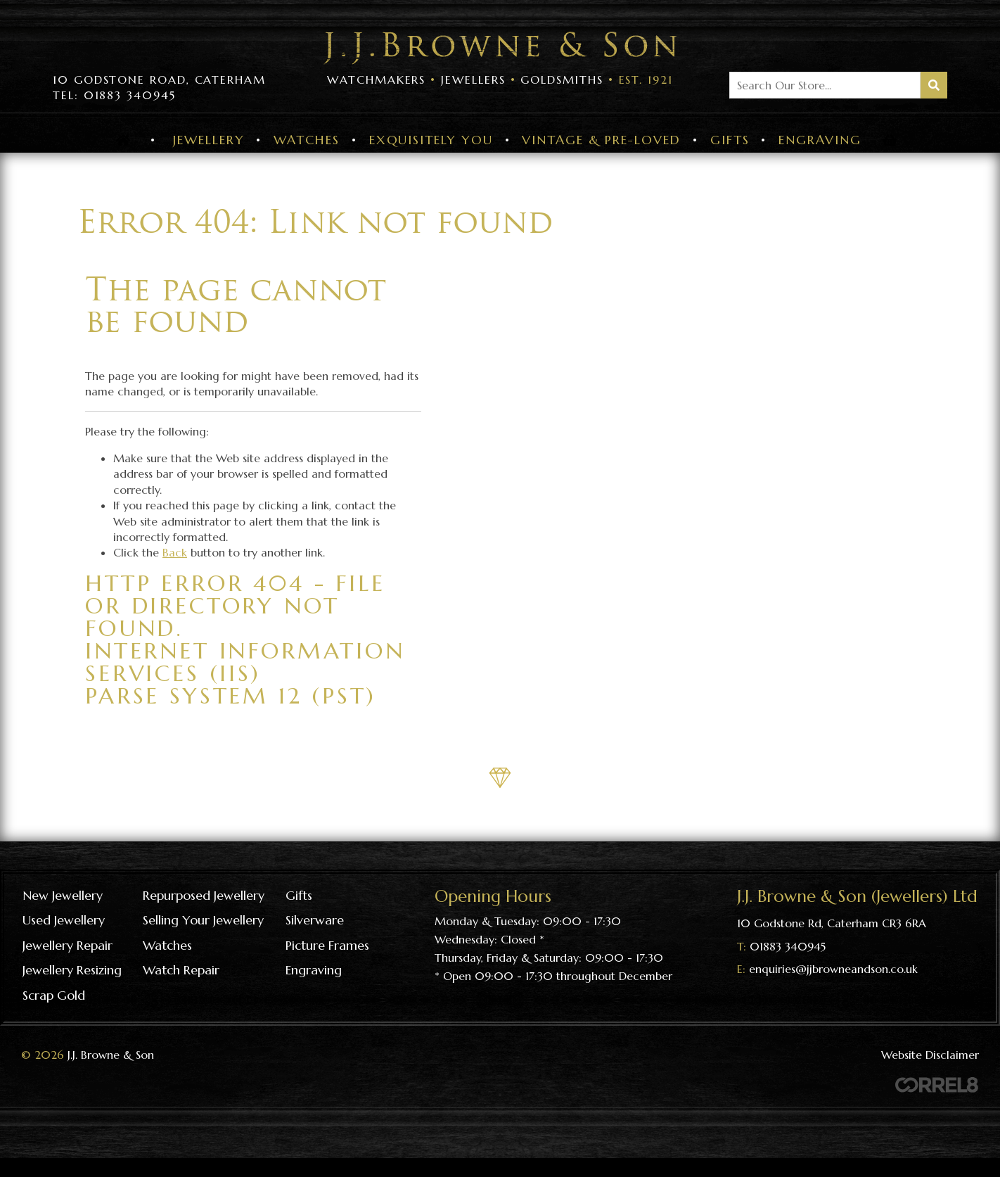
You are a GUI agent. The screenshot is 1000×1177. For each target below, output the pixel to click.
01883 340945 (788, 946)
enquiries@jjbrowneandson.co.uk (833, 969)
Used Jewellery (64, 920)
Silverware (315, 920)
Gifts (730, 140)
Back (174, 552)
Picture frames (327, 945)
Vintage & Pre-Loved (601, 140)
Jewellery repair (68, 945)
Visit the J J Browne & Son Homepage (500, 48)
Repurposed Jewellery (203, 895)
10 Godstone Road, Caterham (159, 79)
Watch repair (181, 970)
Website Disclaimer (930, 1055)
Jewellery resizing (72, 970)
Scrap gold (54, 995)
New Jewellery (63, 895)
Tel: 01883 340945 (114, 95)
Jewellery (208, 140)
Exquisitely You (431, 140)
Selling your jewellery (203, 920)
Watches (306, 140)
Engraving (819, 140)
